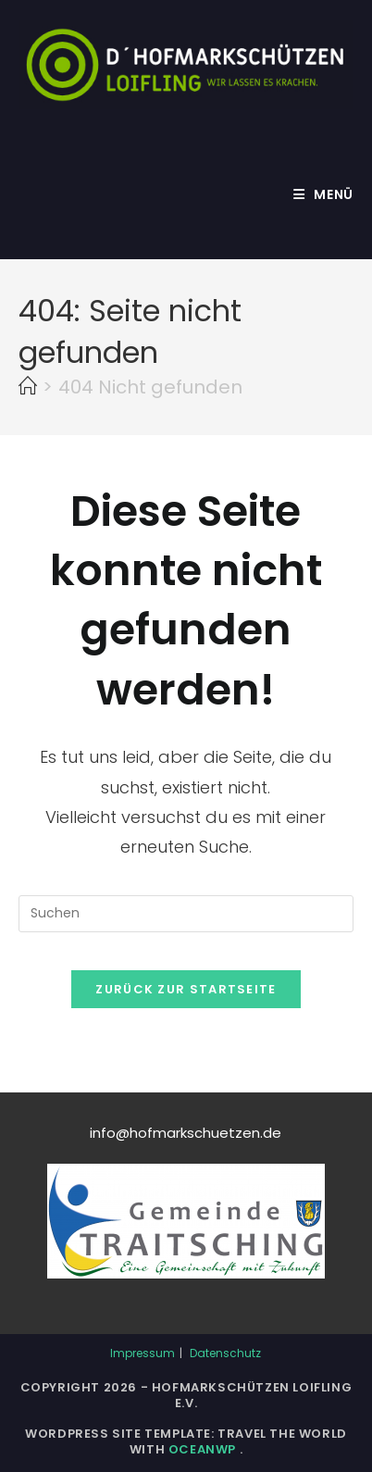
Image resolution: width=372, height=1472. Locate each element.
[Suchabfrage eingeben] (186, 913)
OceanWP (204, 1449)
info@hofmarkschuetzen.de (185, 1132)
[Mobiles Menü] (323, 194)
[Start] (28, 387)
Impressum (142, 1353)
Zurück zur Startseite (185, 989)
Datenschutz (225, 1353)
